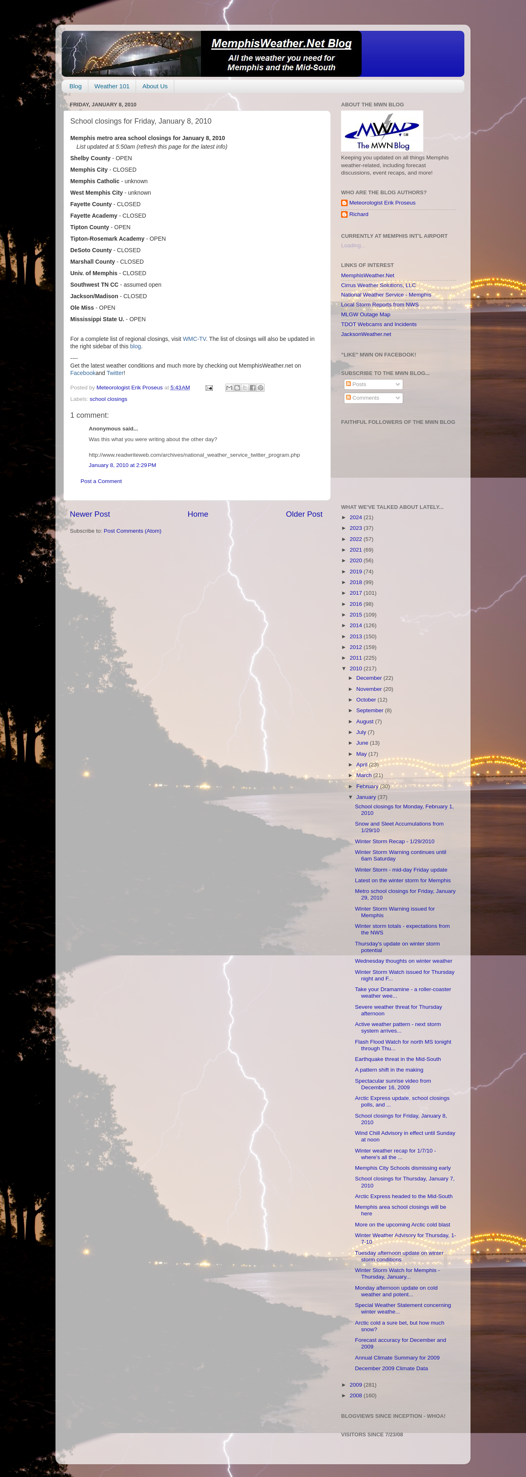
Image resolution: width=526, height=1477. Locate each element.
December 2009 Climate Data (391, 1368)
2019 (357, 571)
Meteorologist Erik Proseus (382, 203)
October (367, 700)
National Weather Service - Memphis (386, 295)
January (367, 797)
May (362, 754)
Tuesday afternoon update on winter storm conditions (399, 1256)
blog (135, 346)
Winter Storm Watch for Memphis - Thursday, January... (397, 1273)
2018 (357, 582)
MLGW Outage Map (365, 314)
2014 (357, 625)
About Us (155, 86)
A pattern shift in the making (389, 1070)
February (368, 786)
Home (198, 514)
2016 (357, 604)
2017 (357, 593)
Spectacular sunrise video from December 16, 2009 (393, 1084)
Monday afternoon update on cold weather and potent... (396, 1291)
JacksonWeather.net (366, 334)
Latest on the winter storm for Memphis (403, 880)
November (369, 689)
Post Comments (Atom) (132, 531)
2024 (357, 517)
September (370, 710)
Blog (75, 86)
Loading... (353, 245)
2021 (357, 550)
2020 (357, 560)
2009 (357, 1385)
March (364, 775)
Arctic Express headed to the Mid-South (404, 1196)
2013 (357, 636)
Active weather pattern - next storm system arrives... (398, 1027)
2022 (357, 539)
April (362, 765)
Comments (362, 398)
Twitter (114, 373)
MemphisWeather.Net (367, 275)
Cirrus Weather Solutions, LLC (378, 285)
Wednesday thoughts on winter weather (403, 961)
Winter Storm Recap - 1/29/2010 (395, 841)
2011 (357, 658)
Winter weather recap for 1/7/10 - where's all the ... (395, 1154)
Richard (359, 214)
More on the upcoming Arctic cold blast (402, 1225)
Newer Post (90, 514)
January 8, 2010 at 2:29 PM (122, 465)
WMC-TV (194, 339)
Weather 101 (112, 86)
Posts (356, 384)
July (362, 732)
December (369, 678)
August (365, 721)
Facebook (82, 373)
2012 (357, 647)
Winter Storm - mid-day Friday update (401, 870)
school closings (108, 399)
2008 (357, 1395)
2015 (357, 615)
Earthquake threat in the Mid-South (398, 1059)
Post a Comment (101, 481)
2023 (357, 528)
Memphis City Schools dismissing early (403, 1168)
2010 (357, 668)
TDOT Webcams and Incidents (379, 324)
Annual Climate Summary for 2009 (397, 1358)
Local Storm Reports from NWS (380, 304)
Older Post (304, 514)
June (363, 743)
